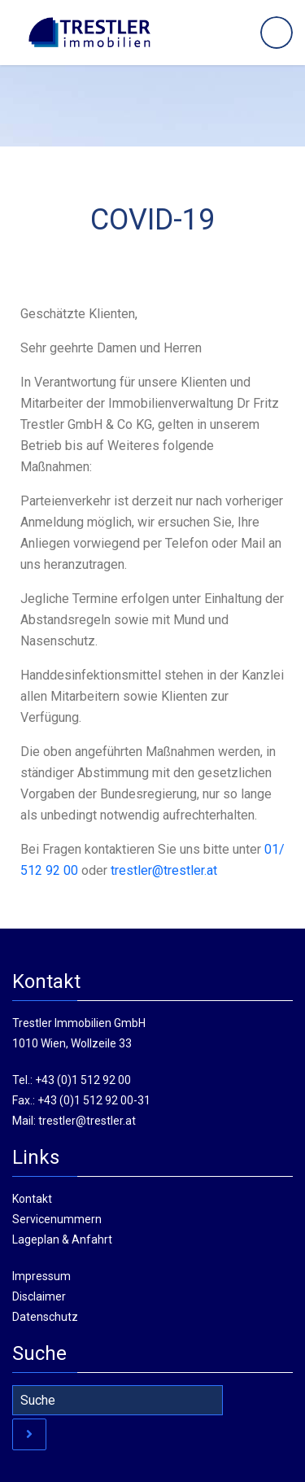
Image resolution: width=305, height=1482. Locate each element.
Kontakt (32, 1198)
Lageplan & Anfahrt (62, 1239)
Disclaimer (39, 1296)
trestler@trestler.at (87, 1120)
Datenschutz (45, 1316)
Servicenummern (57, 1219)
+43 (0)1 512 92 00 (83, 1079)
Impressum (41, 1276)
